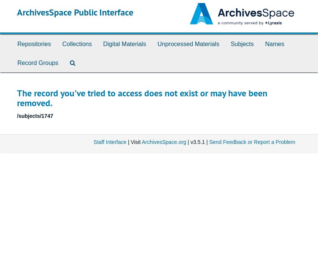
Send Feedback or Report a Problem (252, 142)
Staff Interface (110, 142)
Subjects (242, 44)
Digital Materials (124, 44)
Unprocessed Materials (188, 44)
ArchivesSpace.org (164, 142)
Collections (77, 44)
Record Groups (38, 63)
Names (274, 44)
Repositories (34, 44)
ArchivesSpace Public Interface (75, 12)
